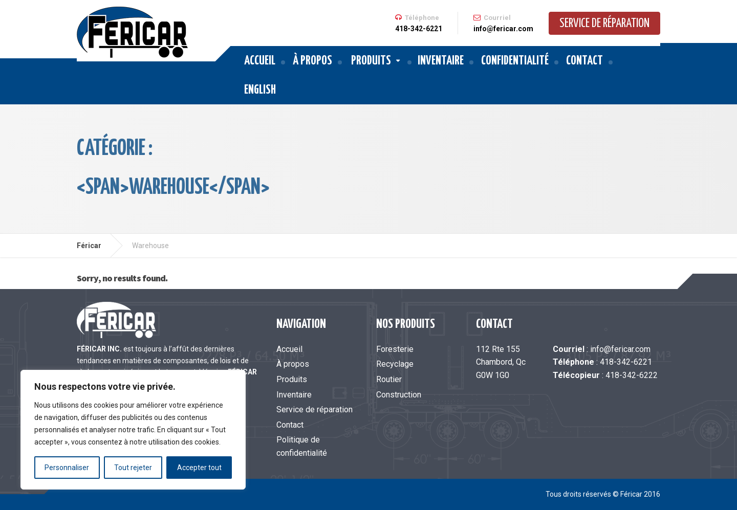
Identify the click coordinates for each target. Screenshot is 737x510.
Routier (389, 379)
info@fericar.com (620, 349)
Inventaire (441, 61)
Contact (584, 61)
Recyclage (395, 364)
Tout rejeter (133, 467)
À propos (312, 61)
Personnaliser (67, 467)
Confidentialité (515, 61)
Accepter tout (199, 467)
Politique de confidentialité (301, 446)
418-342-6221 (626, 362)
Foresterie (395, 349)
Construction (398, 395)
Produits (371, 61)
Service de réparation (604, 24)
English (260, 90)
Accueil (259, 61)
